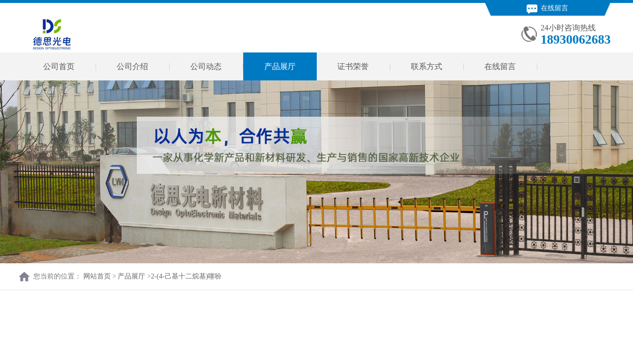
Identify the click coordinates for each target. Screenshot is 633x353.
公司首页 (59, 66)
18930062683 (576, 39)
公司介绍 (132, 66)
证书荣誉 (353, 66)
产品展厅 (280, 66)
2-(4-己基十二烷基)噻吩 (186, 276)
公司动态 (206, 66)
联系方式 (426, 66)
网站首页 (97, 276)
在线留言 (547, 8)
